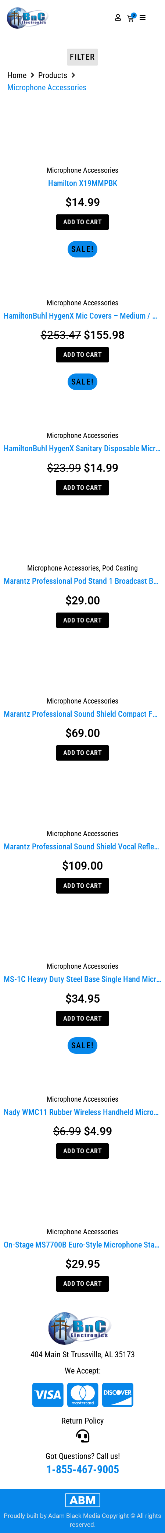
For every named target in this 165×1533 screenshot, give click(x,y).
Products (52, 75)
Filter (82, 57)
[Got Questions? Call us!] (82, 1436)
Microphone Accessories (82, 170)
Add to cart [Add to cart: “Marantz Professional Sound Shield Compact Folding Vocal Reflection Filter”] (82, 753)
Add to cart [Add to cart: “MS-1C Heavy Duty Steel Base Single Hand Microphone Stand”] (82, 1018)
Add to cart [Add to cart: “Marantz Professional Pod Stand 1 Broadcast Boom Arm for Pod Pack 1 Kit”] (82, 620)
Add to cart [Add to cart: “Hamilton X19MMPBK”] (82, 222)
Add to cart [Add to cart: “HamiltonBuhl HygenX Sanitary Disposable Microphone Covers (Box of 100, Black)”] (82, 487)
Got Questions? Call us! (83, 1456)
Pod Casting (120, 568)
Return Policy (82, 1420)
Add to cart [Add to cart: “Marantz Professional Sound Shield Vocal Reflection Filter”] (82, 886)
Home (16, 75)
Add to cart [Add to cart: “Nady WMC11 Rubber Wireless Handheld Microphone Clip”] (82, 1151)
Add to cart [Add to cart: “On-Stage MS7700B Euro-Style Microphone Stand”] (82, 1283)
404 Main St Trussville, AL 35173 (83, 1354)
